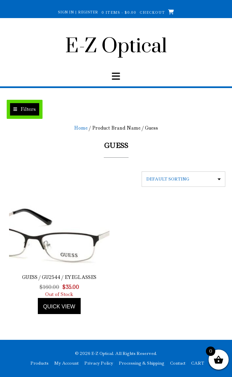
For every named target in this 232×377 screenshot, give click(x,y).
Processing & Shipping (141, 363)
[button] (25, 109)
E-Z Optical (116, 46)
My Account (66, 363)
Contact (177, 363)
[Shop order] (183, 179)
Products (39, 363)
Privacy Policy (98, 363)
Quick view (59, 306)
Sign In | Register (78, 12)
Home (81, 128)
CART (197, 363)
